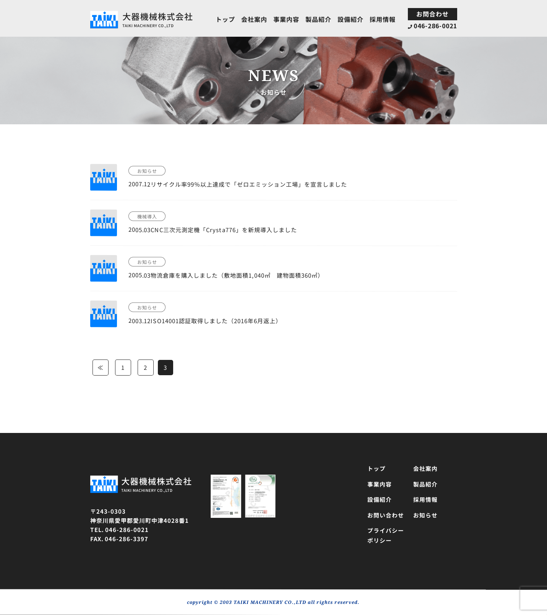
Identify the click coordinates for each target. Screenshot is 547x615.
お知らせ (425, 515)
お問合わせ (432, 13)
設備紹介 (350, 19)
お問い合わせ (385, 515)
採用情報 (382, 19)
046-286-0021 (432, 25)
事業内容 (286, 19)
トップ (225, 18)
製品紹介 (318, 19)
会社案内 (254, 18)
